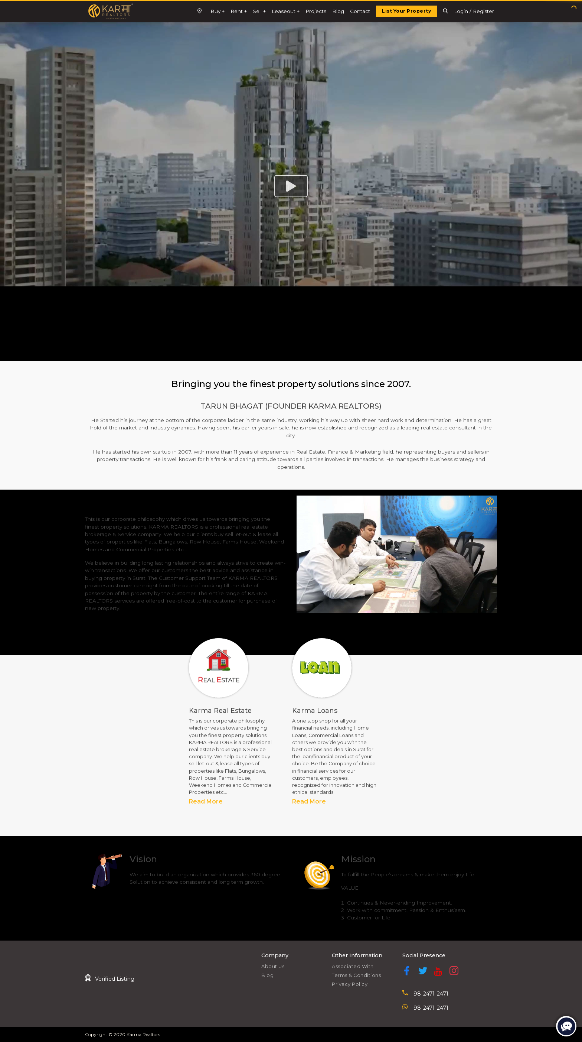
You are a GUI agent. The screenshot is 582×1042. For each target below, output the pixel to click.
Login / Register (474, 11)
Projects (315, 11)
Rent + (238, 11)
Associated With (353, 966)
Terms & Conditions (356, 975)
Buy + (217, 11)
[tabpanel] (239, 722)
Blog (338, 11)
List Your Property (406, 11)
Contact (360, 11)
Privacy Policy (349, 984)
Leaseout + (286, 11)
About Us (272, 966)
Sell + (259, 11)
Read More (206, 801)
